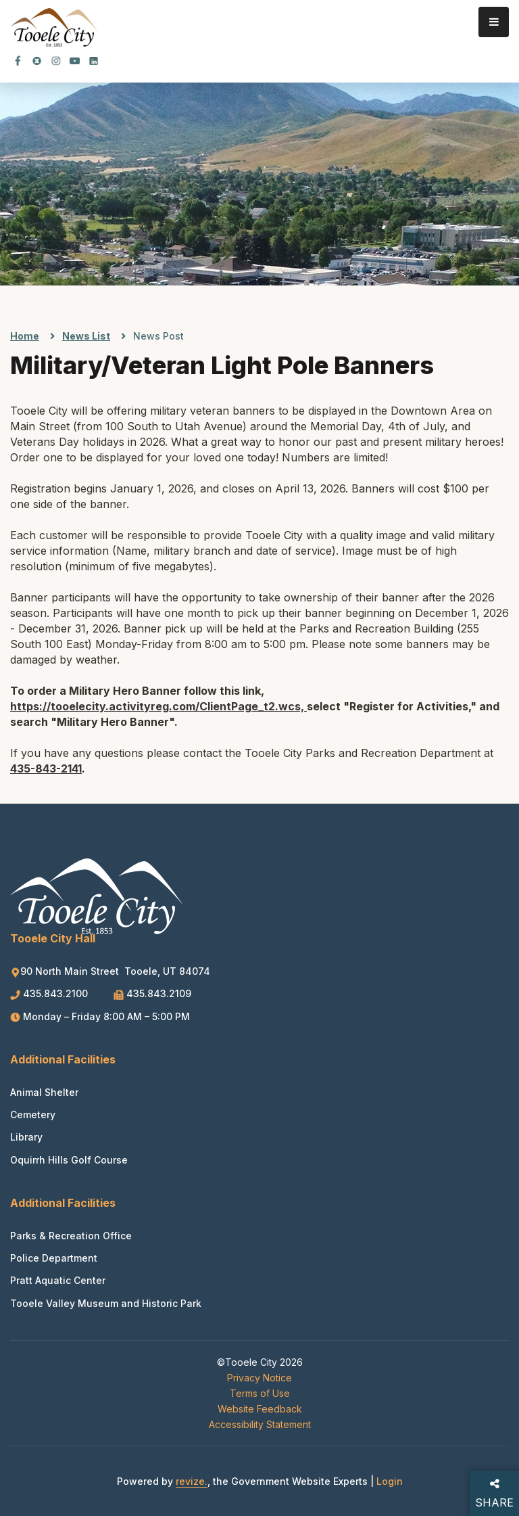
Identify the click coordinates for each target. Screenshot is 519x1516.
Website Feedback (260, 1409)
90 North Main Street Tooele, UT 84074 (110, 971)
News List (86, 336)
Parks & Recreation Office (71, 1235)
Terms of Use (260, 1393)
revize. (191, 1481)
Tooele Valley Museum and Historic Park (105, 1303)
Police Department (53, 1258)
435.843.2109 (152, 993)
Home (24, 336)
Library (26, 1137)
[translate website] (458, 67)
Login (389, 1481)
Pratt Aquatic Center (57, 1280)
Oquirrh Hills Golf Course (69, 1160)
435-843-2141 (46, 768)
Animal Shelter (44, 1092)
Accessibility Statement (260, 1424)
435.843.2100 (50, 993)
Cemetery (32, 1114)
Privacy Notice (259, 1377)
